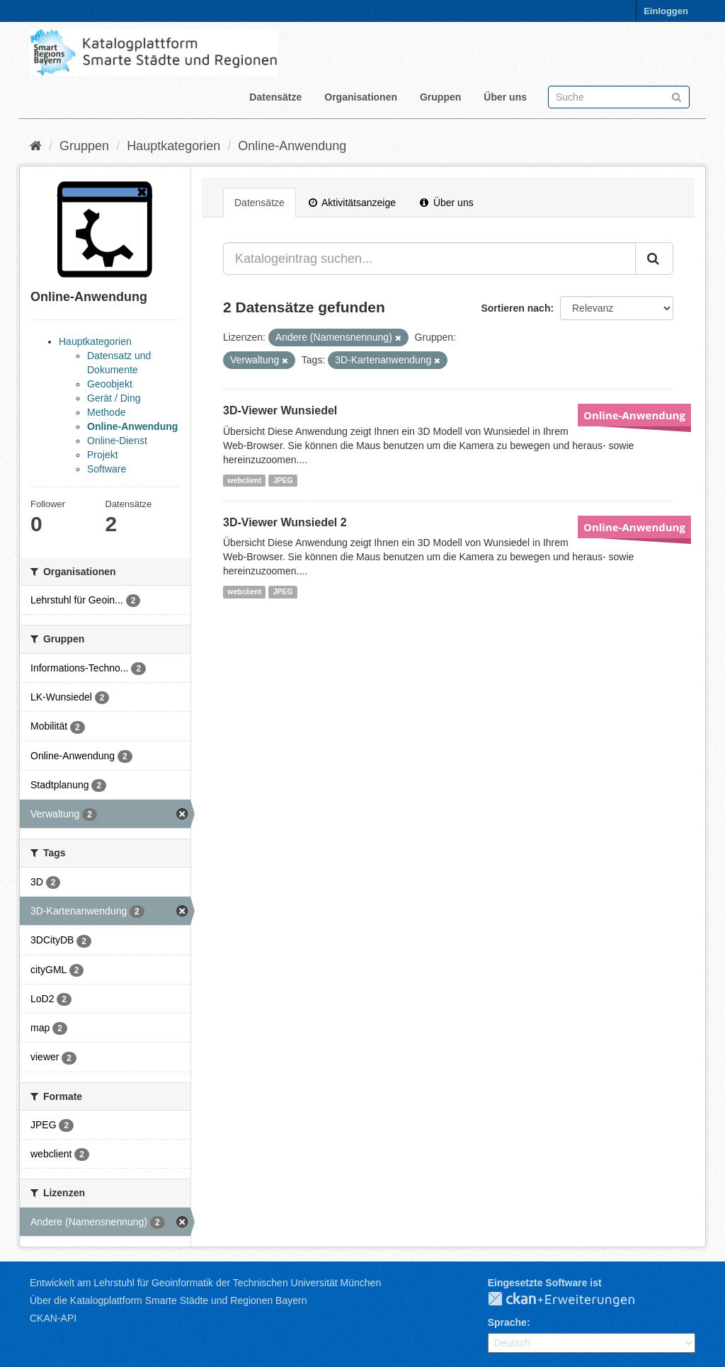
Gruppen (440, 97)
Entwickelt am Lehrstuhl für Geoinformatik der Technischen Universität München (205, 1282)
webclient (244, 480)
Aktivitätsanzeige (352, 202)
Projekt (102, 454)
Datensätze (275, 97)
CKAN (573, 1299)
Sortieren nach (515, 308)
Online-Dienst (117, 440)
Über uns (505, 97)
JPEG (283, 480)
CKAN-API (53, 1318)
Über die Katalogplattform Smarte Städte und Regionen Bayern (168, 1300)
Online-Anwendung (292, 146)
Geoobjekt (109, 384)
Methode (106, 412)
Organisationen (360, 97)
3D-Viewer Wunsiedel (280, 410)
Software (106, 469)
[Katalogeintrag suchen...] (429, 258)
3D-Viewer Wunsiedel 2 (285, 522)
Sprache (507, 1322)
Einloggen (666, 11)
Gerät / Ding (113, 398)
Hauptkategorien (173, 146)
